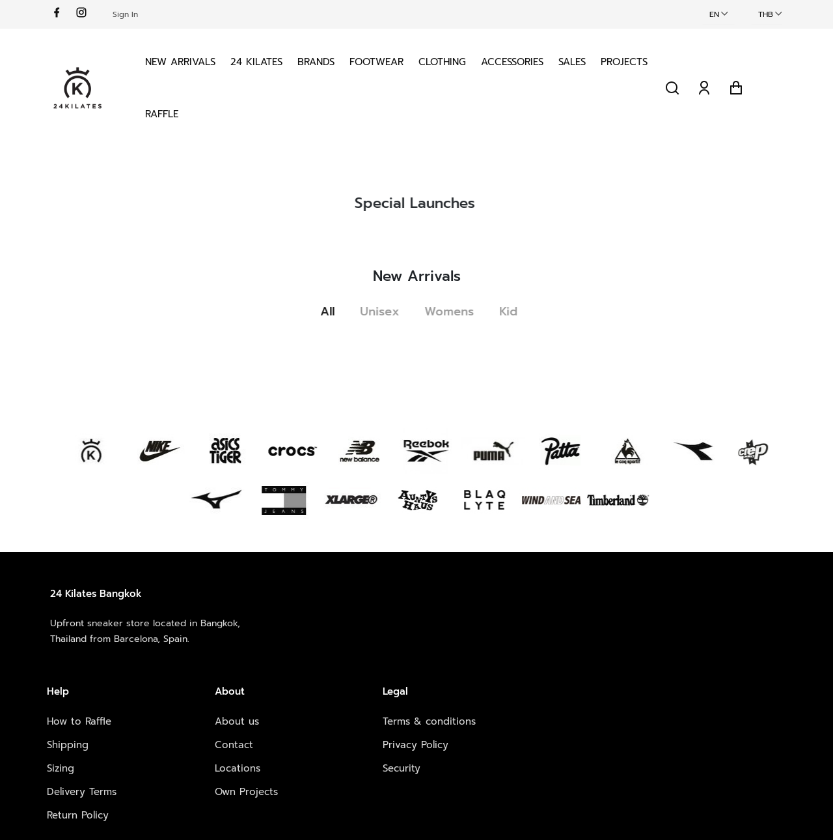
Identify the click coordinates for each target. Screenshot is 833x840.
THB (763, 14)
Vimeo (670, 669)
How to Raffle (264, 622)
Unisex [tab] (383, 310)
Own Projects (405, 693)
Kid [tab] (514, 310)
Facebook (678, 622)
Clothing (444, 61)
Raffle (225, 113)
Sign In (128, 14)
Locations (396, 669)
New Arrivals (182, 61)
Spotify (671, 693)
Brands (317, 61)
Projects (170, 113)
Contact (393, 646)
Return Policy (263, 716)
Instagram (678, 646)
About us (396, 622)
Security (533, 669)
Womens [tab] (454, 310)
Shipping (253, 646)
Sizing (246, 669)
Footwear (378, 61)
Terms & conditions (560, 622)
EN (712, 14)
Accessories (514, 61)
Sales (574, 61)
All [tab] (331, 310)
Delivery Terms (267, 693)
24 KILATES (258, 61)
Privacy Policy (547, 646)
